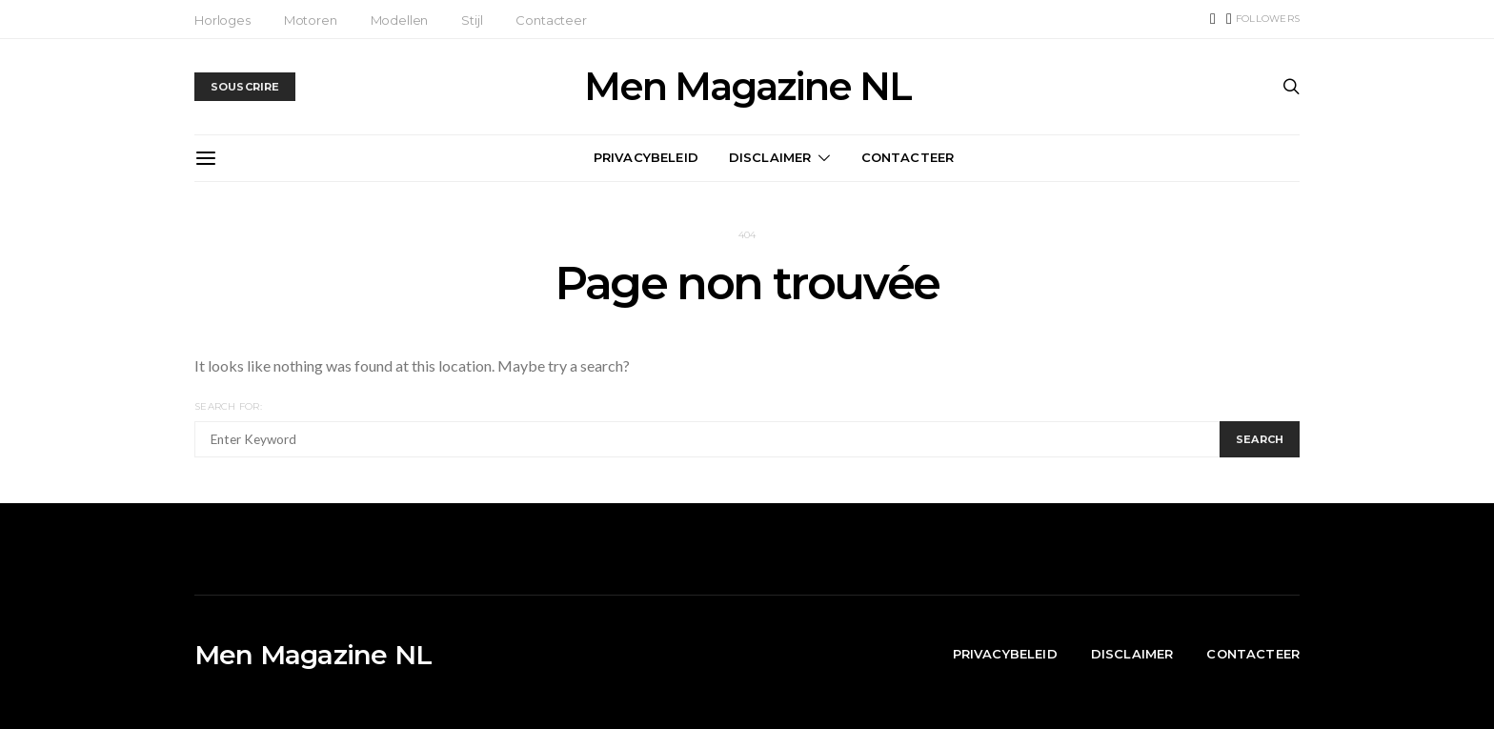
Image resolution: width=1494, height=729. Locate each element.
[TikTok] (1213, 19)
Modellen (400, 20)
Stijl (471, 20)
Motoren (310, 20)
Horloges (222, 20)
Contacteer (550, 20)
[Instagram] (1263, 19)
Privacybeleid (646, 157)
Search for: (228, 406)
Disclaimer (770, 157)
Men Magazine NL (747, 87)
